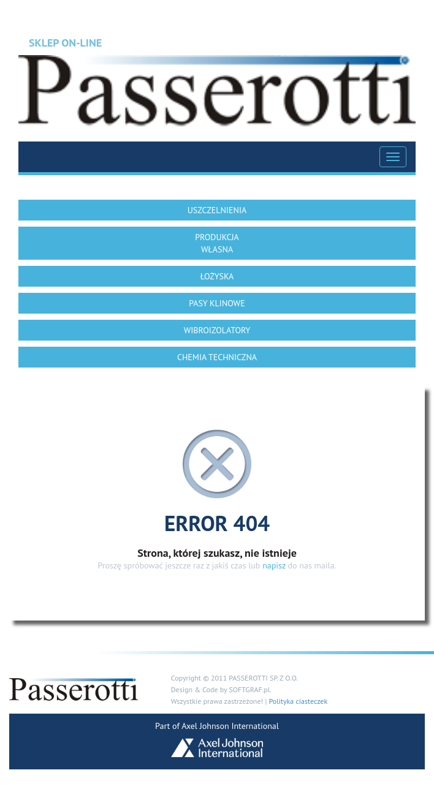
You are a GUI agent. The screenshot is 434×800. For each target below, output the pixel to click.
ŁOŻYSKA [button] (217, 276)
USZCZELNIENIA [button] (217, 210)
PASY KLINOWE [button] (217, 303)
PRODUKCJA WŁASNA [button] (217, 243)
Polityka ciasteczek (297, 701)
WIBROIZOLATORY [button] (217, 330)
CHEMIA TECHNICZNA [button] (217, 357)
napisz (274, 565)
